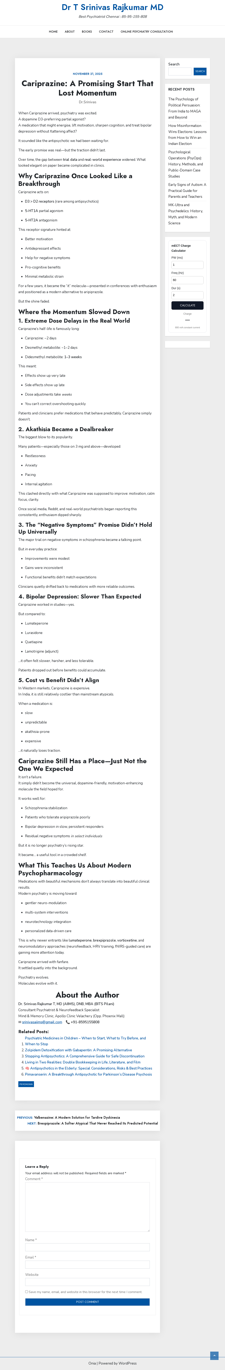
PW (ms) (177, 257)
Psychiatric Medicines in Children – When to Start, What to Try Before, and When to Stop (85, 1041)
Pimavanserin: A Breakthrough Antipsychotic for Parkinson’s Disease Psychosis (88, 1074)
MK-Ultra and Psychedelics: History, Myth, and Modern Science (185, 214)
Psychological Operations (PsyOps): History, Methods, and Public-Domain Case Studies (185, 164)
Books (87, 31)
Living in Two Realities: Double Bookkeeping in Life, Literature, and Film (82, 1062)
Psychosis (26, 1084)
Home (53, 31)
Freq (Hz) (177, 273)
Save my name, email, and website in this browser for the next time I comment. (85, 1292)
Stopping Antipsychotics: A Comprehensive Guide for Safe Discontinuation (85, 1056)
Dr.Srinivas (87, 102)
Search (174, 64)
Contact (106, 31)
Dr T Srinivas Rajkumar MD (112, 7)
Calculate (187, 305)
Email (30, 1257)
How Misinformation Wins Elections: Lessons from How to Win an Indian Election (187, 134)
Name (31, 1240)
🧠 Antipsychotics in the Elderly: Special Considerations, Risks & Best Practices (88, 1068)
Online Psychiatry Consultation (147, 31)
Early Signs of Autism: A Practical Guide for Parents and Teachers (187, 190)
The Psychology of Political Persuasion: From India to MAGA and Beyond (184, 108)
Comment (34, 1179)
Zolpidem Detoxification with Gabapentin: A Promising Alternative (78, 1050)
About (70, 31)
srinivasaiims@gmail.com (42, 1022)
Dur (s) (175, 288)
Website (32, 1274)
